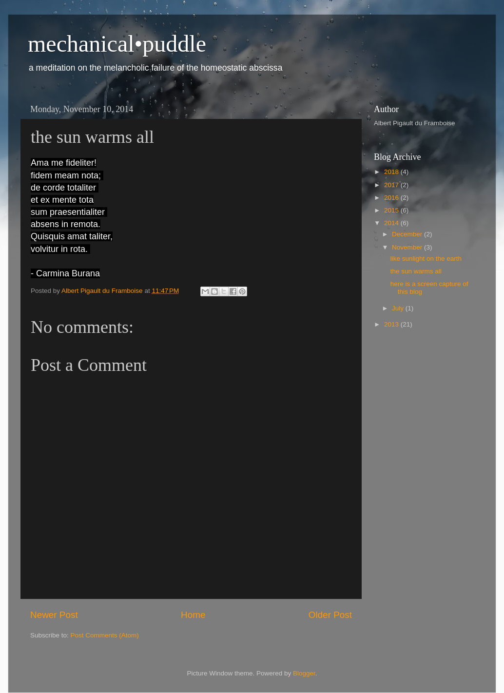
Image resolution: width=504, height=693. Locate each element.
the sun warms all (416, 271)
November (408, 247)
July (399, 308)
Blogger (304, 673)
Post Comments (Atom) (105, 635)
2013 (392, 324)
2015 (392, 210)
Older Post (330, 615)
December (408, 234)
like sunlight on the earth (426, 258)
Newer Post (54, 615)
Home (193, 615)
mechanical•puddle (117, 44)
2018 (392, 171)
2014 (392, 223)
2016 (392, 197)
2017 (392, 185)
